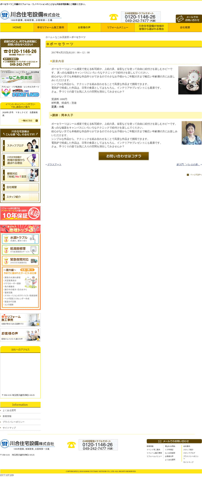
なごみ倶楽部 (62, 37)
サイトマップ (9, 427)
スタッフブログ (189, 453)
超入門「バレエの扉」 (188, 164)
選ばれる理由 (170, 446)
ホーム (49, 37)
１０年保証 (169, 449)
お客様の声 (169, 456)
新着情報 (7, 416)
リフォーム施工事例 (154, 453)
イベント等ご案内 (153, 449)
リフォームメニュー (154, 456)
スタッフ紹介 (188, 449)
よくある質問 (9, 410)
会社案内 (186, 446)
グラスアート (54, 164)
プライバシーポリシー (14, 422)
